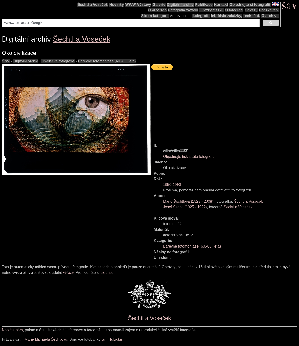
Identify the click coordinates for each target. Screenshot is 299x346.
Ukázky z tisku (211, 10)
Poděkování (269, 10)
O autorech (157, 10)
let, (213, 16)
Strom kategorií (154, 16)
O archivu (270, 16)
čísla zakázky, (230, 16)
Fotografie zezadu (183, 10)
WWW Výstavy (138, 5)
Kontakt (221, 5)
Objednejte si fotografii (249, 5)
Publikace (204, 5)
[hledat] (130, 23)
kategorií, (201, 16)
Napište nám (12, 330)
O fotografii (234, 10)
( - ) (188, 201)
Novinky (116, 5)
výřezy (68, 272)
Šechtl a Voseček (93, 5)
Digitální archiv (180, 5)
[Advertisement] (225, 104)
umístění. (252, 16)
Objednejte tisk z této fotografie (189, 157)
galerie (106, 272)
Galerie (159, 5)
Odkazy (251, 10)
